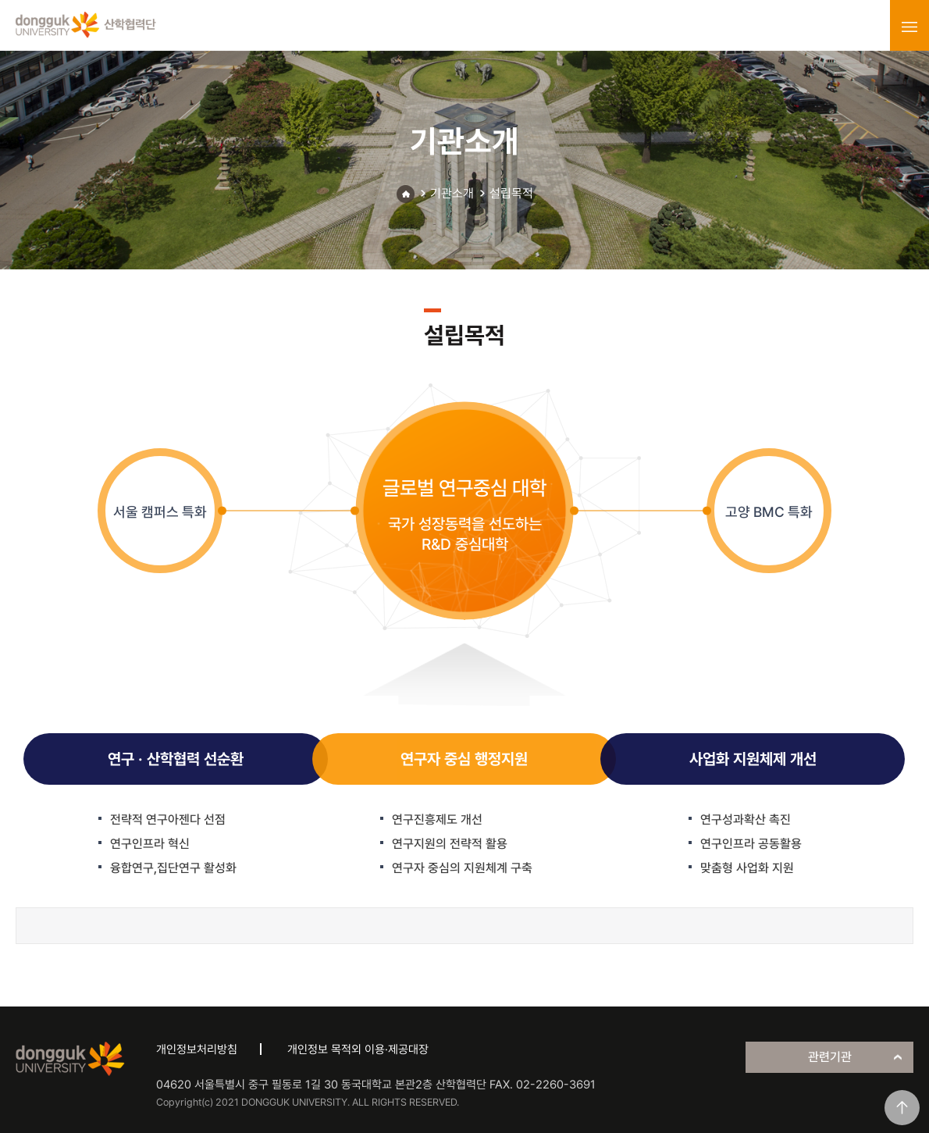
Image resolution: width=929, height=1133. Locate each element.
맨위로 (902, 1107)
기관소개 (452, 193)
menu (909, 26)
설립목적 (511, 193)
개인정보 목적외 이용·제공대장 (358, 1049)
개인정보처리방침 (196, 1049)
